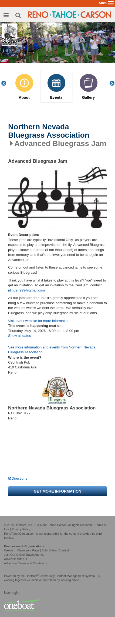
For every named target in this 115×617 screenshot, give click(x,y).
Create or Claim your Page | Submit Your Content (36, 550)
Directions (19, 478)
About (24, 98)
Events (56, 98)
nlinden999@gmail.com (26, 290)
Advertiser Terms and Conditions (25, 563)
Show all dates (19, 336)
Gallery (88, 98)
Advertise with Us (15, 559)
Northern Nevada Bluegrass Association (48, 131)
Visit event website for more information (38, 321)
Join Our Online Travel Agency (24, 554)
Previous (6, 83)
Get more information (57, 491)
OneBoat (32, 576)
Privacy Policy (21, 529)
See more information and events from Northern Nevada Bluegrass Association (52, 349)
